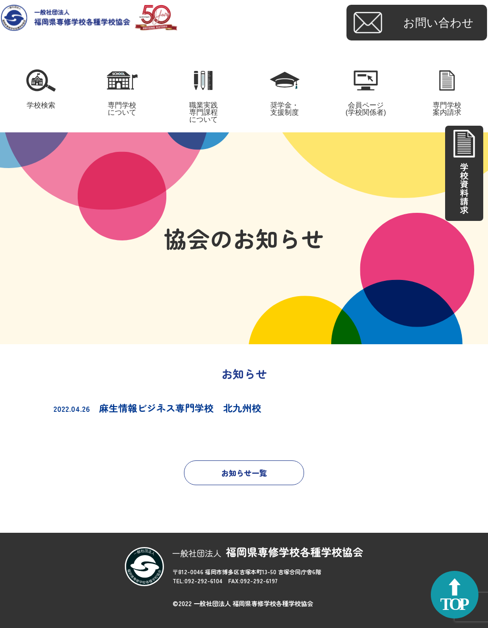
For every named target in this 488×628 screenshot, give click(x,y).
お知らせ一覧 (244, 472)
